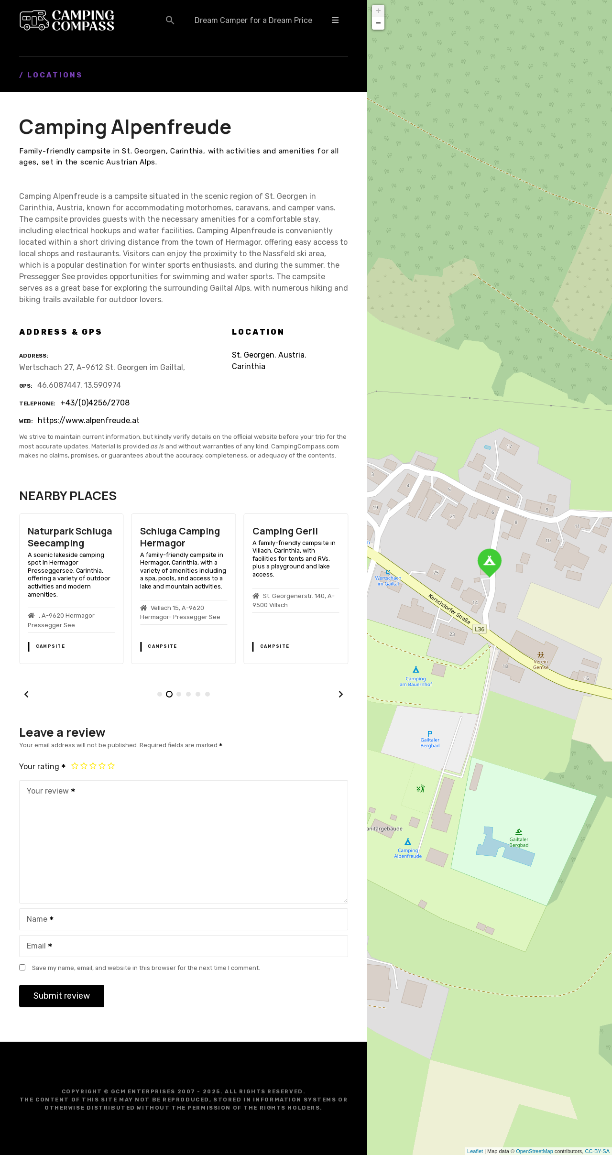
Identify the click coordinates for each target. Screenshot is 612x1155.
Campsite (50, 646)
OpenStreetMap (534, 1151)
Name (37, 920)
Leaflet (475, 1151)
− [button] (378, 23)
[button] (170, 20)
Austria (291, 355)
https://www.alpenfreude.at (89, 420)
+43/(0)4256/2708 (95, 402)
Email (36, 946)
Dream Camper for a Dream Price (253, 20)
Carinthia (248, 366)
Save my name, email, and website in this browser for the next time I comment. (146, 967)
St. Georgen (253, 355)
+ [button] (378, 11)
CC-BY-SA (597, 1151)
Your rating (42, 766)
